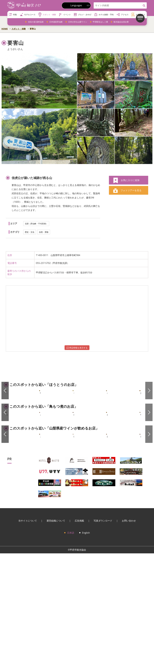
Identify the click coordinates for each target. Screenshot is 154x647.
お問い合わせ (129, 614)
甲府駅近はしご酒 (100, 22)
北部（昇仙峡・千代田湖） (36, 223)
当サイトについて (27, 614)
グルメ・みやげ (82, 14)
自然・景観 (43, 232)
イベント (65, 14)
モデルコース (27, 14)
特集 (13, 14)
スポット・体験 (47, 14)
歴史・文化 (29, 232)
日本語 (70, 626)
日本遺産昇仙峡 (56, 22)
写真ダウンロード (103, 614)
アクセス (123, 14)
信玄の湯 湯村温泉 (36, 22)
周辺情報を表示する (77, 347)
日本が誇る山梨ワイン (77, 22)
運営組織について (56, 614)
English (86, 626)
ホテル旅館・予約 (104, 14)
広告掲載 (79, 614)
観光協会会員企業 (121, 22)
